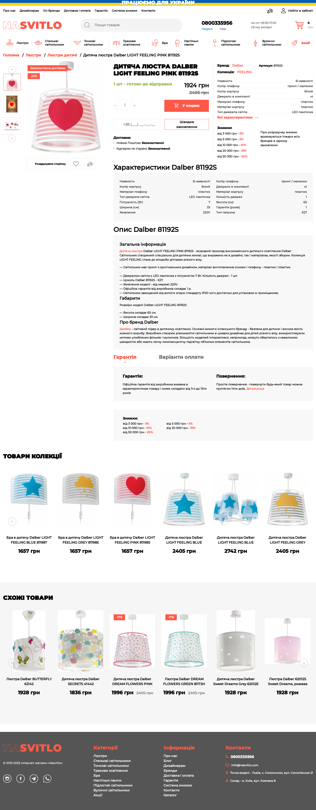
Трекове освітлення (110, 771)
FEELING (244, 72)
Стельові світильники (112, 761)
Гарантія (101, 10)
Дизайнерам (29, 10)
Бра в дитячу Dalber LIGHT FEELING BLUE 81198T (29, 540)
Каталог (170, 795)
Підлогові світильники (112, 785)
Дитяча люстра (131, 251)
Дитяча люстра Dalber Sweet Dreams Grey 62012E (236, 681)
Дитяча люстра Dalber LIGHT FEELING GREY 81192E (287, 540)
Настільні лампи (107, 780)
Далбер (125, 329)
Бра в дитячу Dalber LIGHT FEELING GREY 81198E (80, 540)
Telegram (207, 28)
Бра (96, 775)
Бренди (170, 771)
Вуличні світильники (111, 790)
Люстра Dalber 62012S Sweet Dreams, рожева (287, 681)
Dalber (237, 65)
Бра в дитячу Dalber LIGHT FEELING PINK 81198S (132, 540)
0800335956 (217, 23)
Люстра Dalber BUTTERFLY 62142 (29, 681)
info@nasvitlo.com (244, 765)
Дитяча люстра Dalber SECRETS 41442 (81, 681)
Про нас (9, 10)
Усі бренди (51, 10)
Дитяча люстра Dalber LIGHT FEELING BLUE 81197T (236, 540)
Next (12, 143)
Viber (223, 28)
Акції (97, 795)
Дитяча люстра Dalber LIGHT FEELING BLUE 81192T (184, 540)
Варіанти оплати (181, 357)
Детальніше (255, 388)
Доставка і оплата (77, 10)
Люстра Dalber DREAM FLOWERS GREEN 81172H (184, 681)
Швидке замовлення (186, 124)
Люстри (100, 756)
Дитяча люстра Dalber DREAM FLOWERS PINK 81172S (132, 682)
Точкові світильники (111, 766)
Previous (12, 65)
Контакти (148, 10)
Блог (168, 761)
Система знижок (124, 10)
